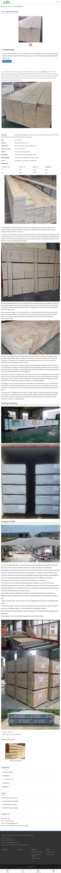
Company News (50, 852)
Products (34, 849)
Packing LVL (6, 786)
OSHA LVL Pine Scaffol (15, 760)
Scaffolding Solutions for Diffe (9, 804)
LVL (33, 860)
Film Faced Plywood (37, 852)
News (47, 849)
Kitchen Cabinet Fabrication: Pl (10, 797)
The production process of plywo (10, 808)
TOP (53, 871)
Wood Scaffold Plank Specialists (10, 801)
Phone (22, 871)
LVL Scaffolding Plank (8, 779)
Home (9, 6)
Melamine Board (36, 858)
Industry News (49, 854)
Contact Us (20, 849)
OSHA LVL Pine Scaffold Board (13, 734)
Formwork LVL (6, 775)
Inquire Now (6, 61)
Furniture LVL (6, 783)
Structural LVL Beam (8, 772)
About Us (4, 849)
